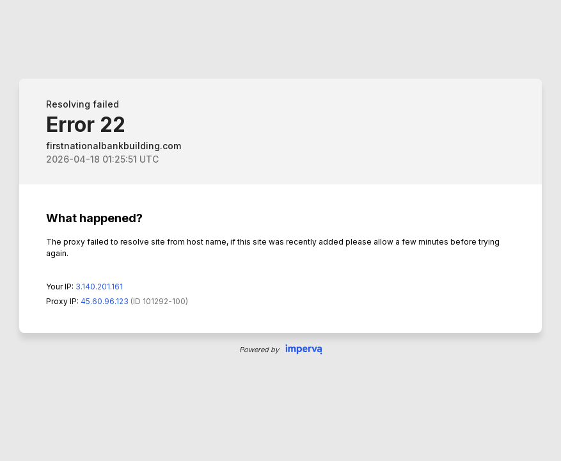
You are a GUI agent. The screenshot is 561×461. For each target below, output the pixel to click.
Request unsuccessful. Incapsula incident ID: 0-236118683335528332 (280, 230)
